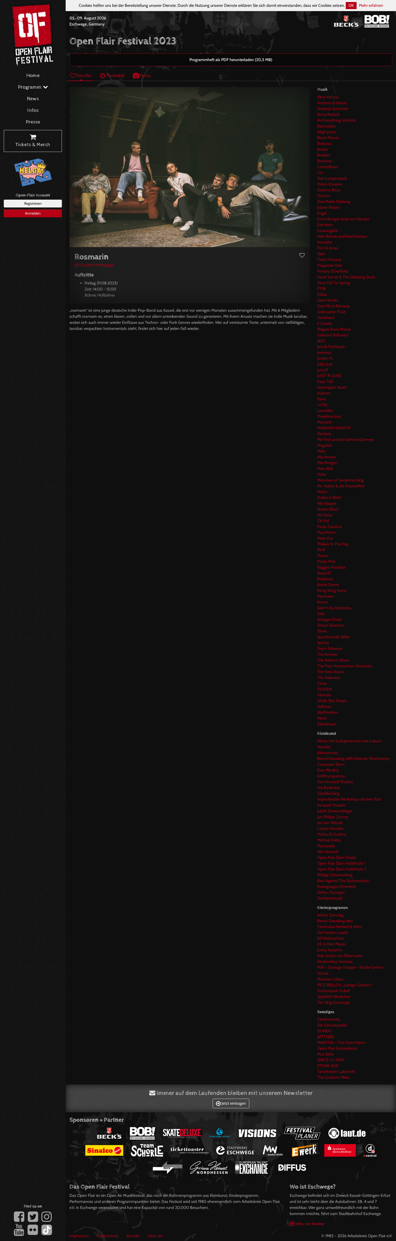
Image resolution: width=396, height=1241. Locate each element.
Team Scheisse (329, 648)
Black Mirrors (328, 137)
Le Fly (322, 404)
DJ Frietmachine (330, 938)
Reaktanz (325, 578)
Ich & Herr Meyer (331, 944)
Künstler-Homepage (94, 264)
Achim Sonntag (330, 915)
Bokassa (324, 143)
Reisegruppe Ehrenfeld (336, 886)
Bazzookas (326, 126)
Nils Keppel (326, 503)
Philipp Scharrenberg (335, 875)
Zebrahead (326, 724)
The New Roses (330, 671)
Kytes (321, 399)
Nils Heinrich (327, 851)
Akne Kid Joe (327, 97)
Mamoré (324, 422)
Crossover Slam (330, 764)
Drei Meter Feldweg (333, 201)
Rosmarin (325, 596)
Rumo (322, 602)
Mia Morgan (327, 462)
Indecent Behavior (332, 335)
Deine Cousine (329, 184)
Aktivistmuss (327, 752)
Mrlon (322, 491)
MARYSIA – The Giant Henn (341, 1042)
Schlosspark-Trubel (333, 990)
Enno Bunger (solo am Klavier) (343, 219)
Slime (322, 631)
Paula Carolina (329, 526)
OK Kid (323, 520)
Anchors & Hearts (332, 102)
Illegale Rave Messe (334, 329)
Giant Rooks (327, 300)
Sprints (323, 642)
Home (33, 75)
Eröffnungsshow (331, 776)
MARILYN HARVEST (334, 428)
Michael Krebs (329, 840)
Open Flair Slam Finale (336, 857)
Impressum (79, 1235)
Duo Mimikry (328, 770)
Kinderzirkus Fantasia (335, 961)
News (33, 99)
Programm (33, 87)
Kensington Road (331, 387)
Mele (321, 451)
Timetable (112, 75)
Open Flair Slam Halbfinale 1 (341, 863)
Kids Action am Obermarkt (339, 955)
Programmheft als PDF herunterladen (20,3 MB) (230, 59)
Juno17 (322, 369)
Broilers (323, 155)
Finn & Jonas (327, 248)
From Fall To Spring (333, 282)
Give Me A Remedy (333, 306)
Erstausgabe (327, 230)
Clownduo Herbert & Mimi (339, 926)
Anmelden (33, 213)
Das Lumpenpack (332, 178)
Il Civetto (324, 323)
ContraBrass (327, 166)
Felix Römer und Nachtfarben (342, 236)
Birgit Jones (326, 131)
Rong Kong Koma (332, 590)
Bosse (322, 149)
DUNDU (324, 1030)
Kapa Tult (325, 381)
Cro (320, 172)
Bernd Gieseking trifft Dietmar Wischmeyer (353, 758)
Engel (322, 213)
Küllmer (323, 393)
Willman (324, 706)
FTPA (321, 288)
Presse (33, 122)
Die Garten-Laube (332, 932)
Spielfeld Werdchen (334, 996)
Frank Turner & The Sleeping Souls (346, 277)
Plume (322, 555)
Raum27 (324, 573)
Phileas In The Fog (332, 544)
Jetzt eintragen (231, 1103)
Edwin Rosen (328, 207)
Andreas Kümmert (332, 108)
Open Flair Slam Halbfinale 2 (341, 869)
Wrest (322, 718)
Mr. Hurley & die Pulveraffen (341, 486)
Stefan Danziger (331, 892)
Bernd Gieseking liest (335, 920)
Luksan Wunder (330, 828)
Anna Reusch (328, 114)
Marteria (324, 433)
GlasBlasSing (328, 793)
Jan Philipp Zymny (332, 816)
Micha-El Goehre (331, 834)
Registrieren (33, 203)
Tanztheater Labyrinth (336, 1071)
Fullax (322, 294)
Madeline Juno (329, 416)
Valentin (324, 695)
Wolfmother (327, 712)
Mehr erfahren (371, 5)
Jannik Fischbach (331, 346)
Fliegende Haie (329, 265)
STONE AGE (327, 1065)
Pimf (321, 549)
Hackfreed (325, 317)
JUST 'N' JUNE (329, 375)
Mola (321, 474)
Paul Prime (326, 532)
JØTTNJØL (326, 1036)
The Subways (328, 677)
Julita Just (324, 364)
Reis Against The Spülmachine (343, 880)
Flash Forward (329, 259)
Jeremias (324, 352)
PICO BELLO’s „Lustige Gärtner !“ (345, 985)
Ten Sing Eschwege (333, 1002)
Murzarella (326, 845)
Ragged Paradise (331, 567)
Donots (323, 195)
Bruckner (324, 161)
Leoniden (325, 410)
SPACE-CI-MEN (330, 1060)
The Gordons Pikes (333, 1077)
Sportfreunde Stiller (333, 637)
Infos (33, 110)
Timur (322, 683)
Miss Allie (325, 468)
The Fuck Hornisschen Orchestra (344, 666)
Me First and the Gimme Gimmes (345, 439)
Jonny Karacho (329, 949)
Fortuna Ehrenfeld (332, 271)
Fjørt (321, 253)
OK (351, 5)
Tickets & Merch (32, 141)
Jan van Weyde (330, 822)
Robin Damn (328, 584)
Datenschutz (107, 1235)
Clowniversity (328, 1019)
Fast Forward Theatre (335, 781)
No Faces (325, 515)
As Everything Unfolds (336, 120)
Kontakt (133, 1235)
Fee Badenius (328, 787)
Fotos (142, 75)
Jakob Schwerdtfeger (334, 811)
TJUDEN (324, 689)
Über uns (155, 1235)
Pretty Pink (326, 561)
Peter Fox (325, 538)
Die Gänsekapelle (332, 1025)
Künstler (81, 75)
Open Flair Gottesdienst (337, 1048)
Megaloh (324, 445)
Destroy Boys (328, 190)
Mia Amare (326, 457)
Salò (321, 613)
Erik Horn (325, 224)
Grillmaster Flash (331, 311)
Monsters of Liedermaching (340, 480)
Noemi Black (328, 509)
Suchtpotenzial (330, 898)
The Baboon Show (333, 660)
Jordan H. (325, 358)
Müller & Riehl (329, 497)
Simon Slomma (330, 625)
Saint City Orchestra (334, 607)
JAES (321, 340)
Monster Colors (330, 979)
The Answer (327, 654)
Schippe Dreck (329, 619)
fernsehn (324, 242)
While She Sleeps (332, 700)
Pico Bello (325, 1054)
